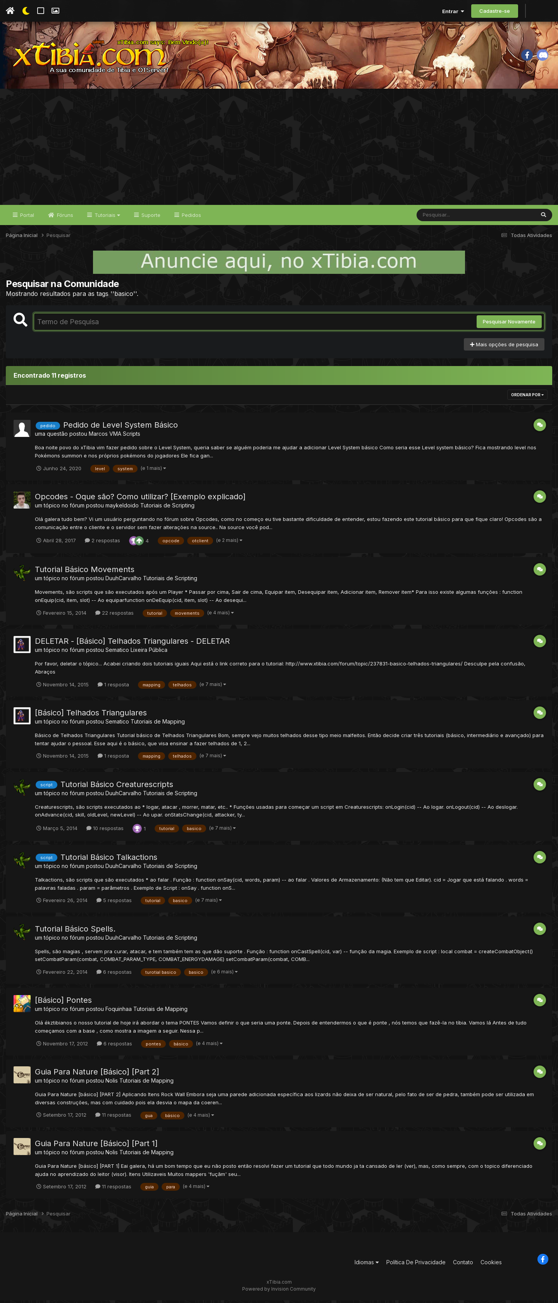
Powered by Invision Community (279, 1291)
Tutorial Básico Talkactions (108, 860)
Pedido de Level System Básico (120, 428)
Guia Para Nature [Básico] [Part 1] (96, 1146)
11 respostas (113, 1118)
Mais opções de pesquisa (504, 347)
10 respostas (105, 831)
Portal (26, 218)
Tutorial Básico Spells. (75, 931)
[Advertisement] (279, 149)
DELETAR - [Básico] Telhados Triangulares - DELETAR (132, 643)
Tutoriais (106, 218)
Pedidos (190, 218)
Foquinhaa (118, 1011)
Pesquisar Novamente (509, 324)
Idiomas (367, 1265)
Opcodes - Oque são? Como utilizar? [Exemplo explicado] (140, 499)
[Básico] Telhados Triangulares (91, 715)
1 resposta (113, 687)
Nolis (111, 1083)
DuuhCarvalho (123, 581)
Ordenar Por (527, 397)
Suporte (150, 218)
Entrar (453, 11)
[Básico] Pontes (63, 1002)
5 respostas (114, 903)
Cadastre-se (494, 11)
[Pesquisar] (446, 217)
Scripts (131, 436)
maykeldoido (122, 508)
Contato (463, 1265)
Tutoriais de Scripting (167, 508)
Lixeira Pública (149, 652)
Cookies (491, 1265)
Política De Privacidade (416, 1265)
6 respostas (114, 974)
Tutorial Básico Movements (84, 572)
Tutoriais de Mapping (158, 724)
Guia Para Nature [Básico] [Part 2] (97, 1074)
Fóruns (64, 218)
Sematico (117, 652)
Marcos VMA (105, 436)
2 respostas (102, 543)
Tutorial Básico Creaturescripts (116, 787)
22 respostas (114, 615)
